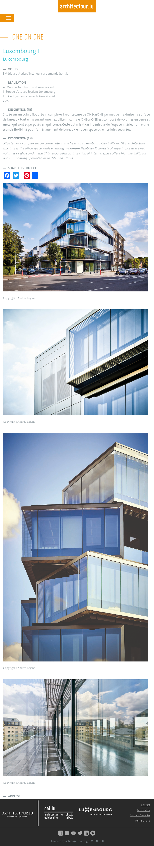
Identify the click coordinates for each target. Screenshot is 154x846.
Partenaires (143, 810)
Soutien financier (140, 815)
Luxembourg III (23, 51)
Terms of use (142, 821)
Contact (145, 805)
